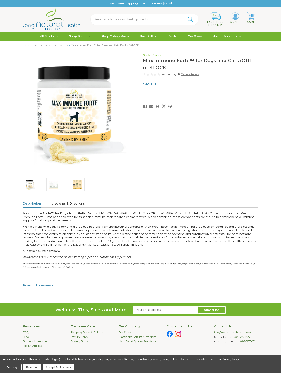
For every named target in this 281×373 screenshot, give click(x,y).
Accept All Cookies (58, 367)
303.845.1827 (242, 337)
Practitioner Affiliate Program (137, 337)
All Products (49, 36)
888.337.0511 (248, 341)
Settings (12, 367)
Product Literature (35, 341)
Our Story (195, 36)
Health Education (227, 36)
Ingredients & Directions (67, 203)
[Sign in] (235, 17)
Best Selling (148, 36)
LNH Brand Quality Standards (137, 341)
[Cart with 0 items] (251, 17)
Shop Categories (115, 36)
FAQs (26, 332)
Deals (172, 36)
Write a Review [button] (190, 74)
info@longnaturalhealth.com (232, 332)
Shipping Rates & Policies (87, 332)
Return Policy (79, 337)
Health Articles (32, 346)
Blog (26, 337)
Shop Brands (79, 36)
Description (32, 203)
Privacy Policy (80, 341)
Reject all (32, 367)
